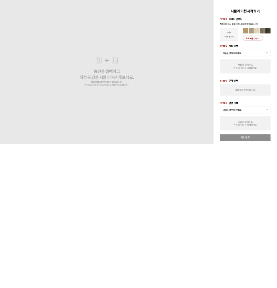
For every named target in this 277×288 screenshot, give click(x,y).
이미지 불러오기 (229, 34)
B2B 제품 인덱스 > (253, 38)
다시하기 (245, 137)
